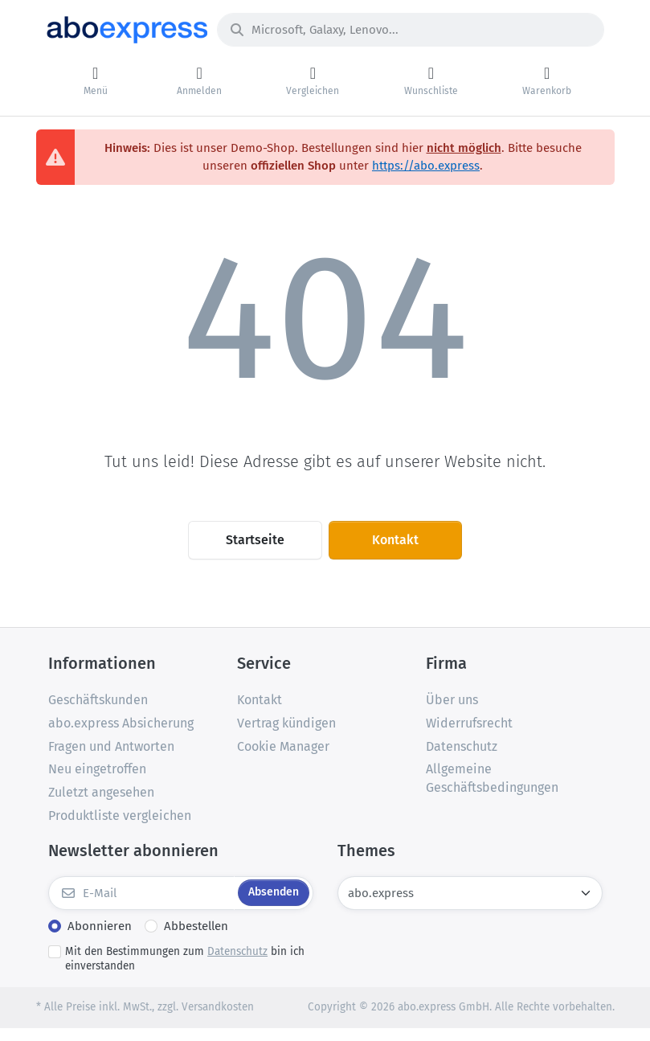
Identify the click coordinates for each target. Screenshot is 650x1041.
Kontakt (395, 539)
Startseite (255, 539)
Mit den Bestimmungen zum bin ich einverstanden (185, 959)
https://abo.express (426, 165)
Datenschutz (237, 951)
